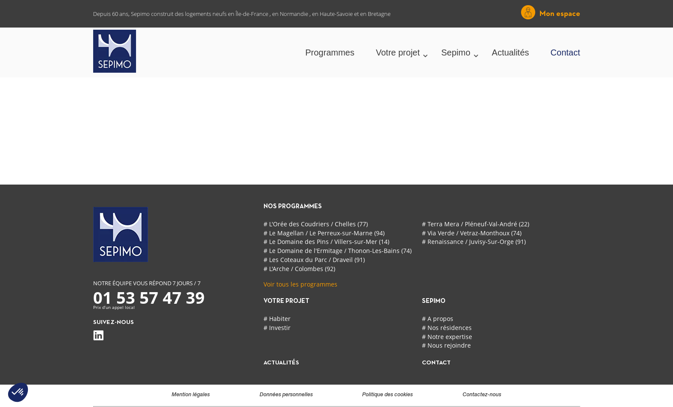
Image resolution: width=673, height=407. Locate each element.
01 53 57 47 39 (149, 297)
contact (436, 363)
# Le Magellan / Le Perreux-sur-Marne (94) (324, 233)
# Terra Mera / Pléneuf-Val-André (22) (475, 224)
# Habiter (277, 318)
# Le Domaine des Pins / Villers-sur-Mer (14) (326, 241)
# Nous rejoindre (446, 345)
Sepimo (455, 52)
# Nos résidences (447, 328)
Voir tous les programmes (300, 284)
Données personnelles (286, 395)
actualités (281, 363)
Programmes (329, 52)
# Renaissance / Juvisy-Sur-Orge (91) (474, 241)
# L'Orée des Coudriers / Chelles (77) (316, 224)
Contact (565, 52)
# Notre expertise (447, 337)
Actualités (510, 52)
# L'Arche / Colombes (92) (299, 269)
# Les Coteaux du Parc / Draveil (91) (314, 260)
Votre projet (398, 52)
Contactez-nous (482, 395)
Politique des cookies (387, 395)
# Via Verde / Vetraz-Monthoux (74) (471, 233)
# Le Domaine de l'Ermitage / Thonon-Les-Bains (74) (338, 251)
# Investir (277, 328)
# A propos (437, 318)
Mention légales (191, 395)
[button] (18, 392)
